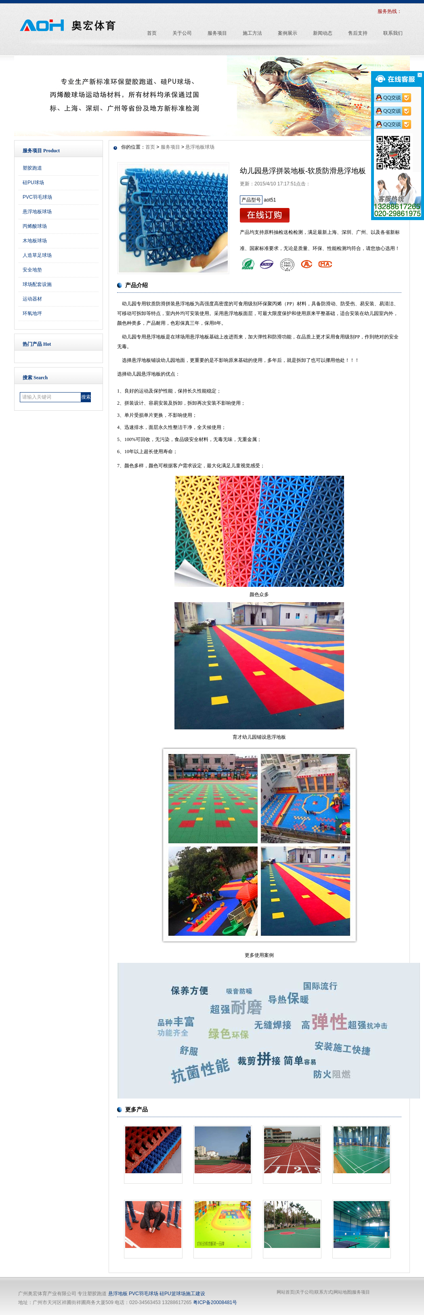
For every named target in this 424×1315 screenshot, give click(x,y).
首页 (150, 147)
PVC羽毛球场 (37, 197)
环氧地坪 (32, 313)
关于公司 (304, 1292)
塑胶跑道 (32, 168)
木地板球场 (35, 241)
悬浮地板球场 (37, 211)
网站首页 (285, 1292)
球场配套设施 (37, 284)
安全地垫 (32, 270)
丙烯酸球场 (35, 226)
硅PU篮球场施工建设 (182, 1293)
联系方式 (323, 1292)
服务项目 (170, 147)
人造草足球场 (37, 255)
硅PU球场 (33, 182)
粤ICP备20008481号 (215, 1302)
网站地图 (342, 1292)
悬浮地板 (118, 1293)
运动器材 (32, 299)
